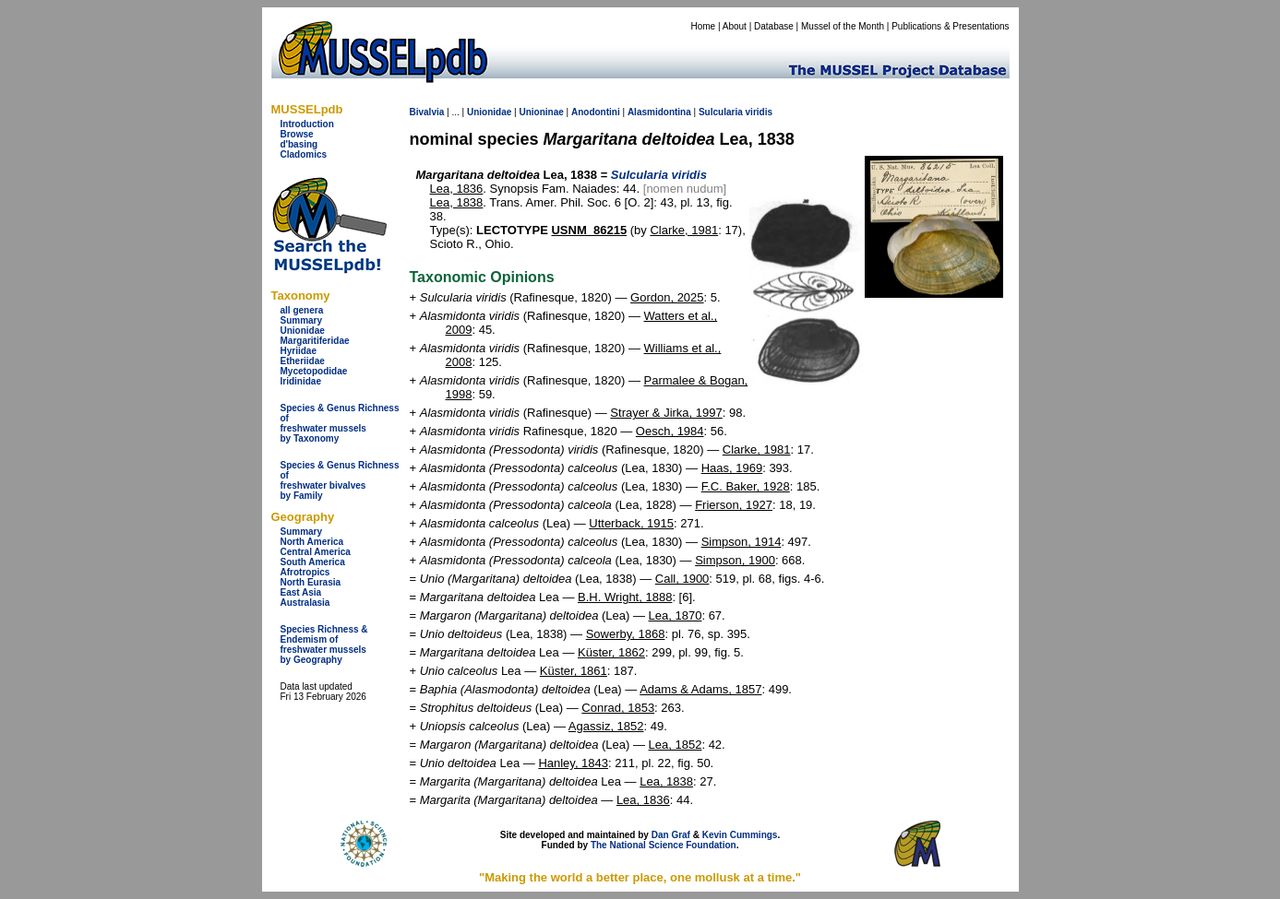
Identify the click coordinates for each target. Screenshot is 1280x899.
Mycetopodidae (314, 371)
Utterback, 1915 (631, 523)
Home (702, 26)
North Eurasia (311, 582)
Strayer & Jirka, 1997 (666, 413)
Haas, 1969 (732, 468)
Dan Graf (671, 835)
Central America (316, 552)
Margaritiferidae (315, 341)
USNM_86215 (589, 230)
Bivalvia (427, 112)
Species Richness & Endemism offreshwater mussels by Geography (324, 644)
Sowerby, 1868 (625, 634)
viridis (759, 112)
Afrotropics (305, 572)
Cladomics (304, 154)
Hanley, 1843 (573, 763)
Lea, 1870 (675, 615)
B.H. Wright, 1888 (625, 597)
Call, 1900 (682, 579)
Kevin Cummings (740, 835)
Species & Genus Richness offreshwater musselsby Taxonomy (340, 423)
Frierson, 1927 (733, 505)
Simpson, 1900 (735, 560)
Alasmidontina (659, 112)
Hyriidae (299, 351)
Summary (302, 320)
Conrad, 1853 (617, 708)
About (735, 26)
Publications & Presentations (950, 26)
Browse (297, 134)
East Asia (301, 592)
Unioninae (541, 112)
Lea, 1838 (457, 202)
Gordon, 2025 (667, 297)
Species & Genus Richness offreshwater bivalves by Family (340, 480)
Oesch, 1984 (670, 431)
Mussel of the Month (842, 26)
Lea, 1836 (457, 188)
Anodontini (595, 112)
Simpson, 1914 (741, 542)
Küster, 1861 (573, 671)
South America (313, 562)
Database (774, 26)
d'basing (299, 144)
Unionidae (303, 330)
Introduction (307, 124)
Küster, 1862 (611, 652)
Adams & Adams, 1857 (700, 689)
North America (312, 542)
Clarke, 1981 (684, 230)
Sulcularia (721, 112)
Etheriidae (303, 361)
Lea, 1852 (675, 744)
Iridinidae (301, 381)
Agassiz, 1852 (606, 726)
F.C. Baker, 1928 (745, 486)
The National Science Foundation (663, 845)
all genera (302, 310)
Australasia (305, 602)
